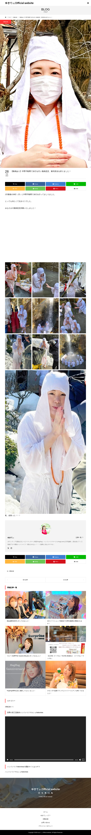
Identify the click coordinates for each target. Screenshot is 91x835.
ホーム (45, 812)
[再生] (8, 760)
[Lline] (76, 184)
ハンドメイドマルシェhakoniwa (16, 772)
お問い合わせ (45, 822)
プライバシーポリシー (45, 826)
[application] (45, 739)
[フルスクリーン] (83, 760)
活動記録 (11, 571)
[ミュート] (80, 760)
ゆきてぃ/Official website (19, 3)
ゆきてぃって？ (45, 815)
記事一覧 (79, 537)
